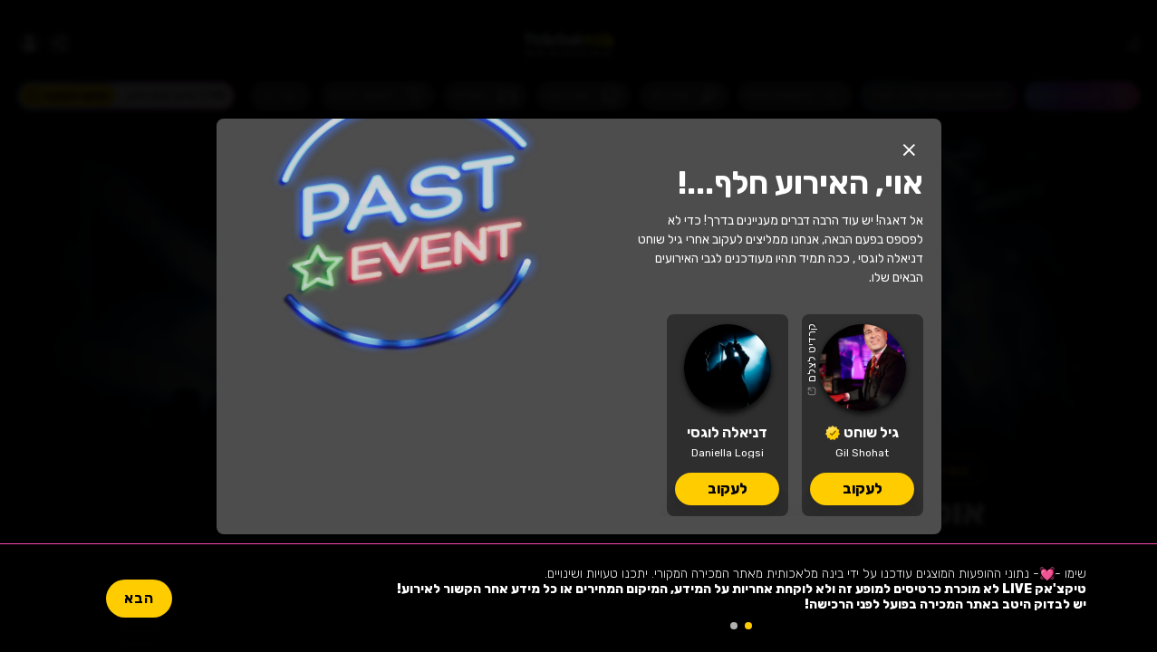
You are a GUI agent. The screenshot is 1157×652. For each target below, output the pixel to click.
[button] (909, 150)
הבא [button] (139, 598)
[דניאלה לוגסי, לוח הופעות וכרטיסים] (727, 415)
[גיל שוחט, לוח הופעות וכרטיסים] (862, 415)
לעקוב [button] (862, 488)
